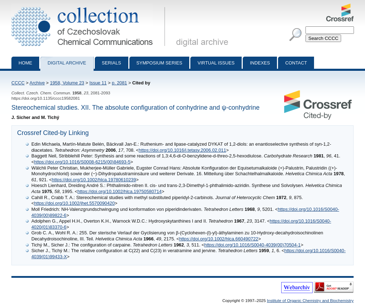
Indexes (260, 63)
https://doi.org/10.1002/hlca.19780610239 (94, 179)
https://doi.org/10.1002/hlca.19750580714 (119, 191)
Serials (111, 63)
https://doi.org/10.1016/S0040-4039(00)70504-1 (252, 245)
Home (25, 63)
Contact (296, 63)
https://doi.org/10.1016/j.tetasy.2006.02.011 (182, 150)
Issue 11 (98, 82)
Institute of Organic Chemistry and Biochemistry (310, 300)
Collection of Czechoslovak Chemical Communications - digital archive (89, 6)
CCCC (18, 82)
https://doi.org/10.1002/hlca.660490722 (218, 238)
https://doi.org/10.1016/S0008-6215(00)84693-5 (82, 162)
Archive (37, 82)
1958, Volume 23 (67, 82)
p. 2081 (119, 82)
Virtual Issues (216, 63)
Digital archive (66, 63)
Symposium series (159, 63)
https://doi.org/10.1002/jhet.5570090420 (74, 203)
